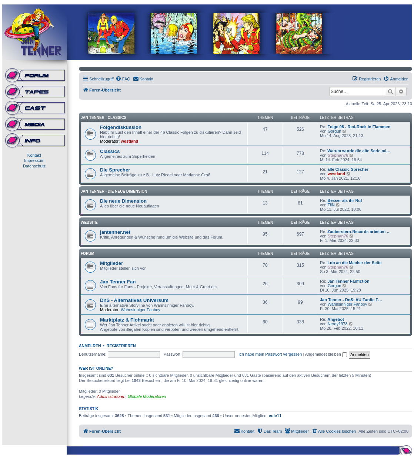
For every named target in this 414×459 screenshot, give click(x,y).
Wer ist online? (96, 368)
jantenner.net (115, 232)
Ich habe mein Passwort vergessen (270, 354)
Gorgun (334, 131)
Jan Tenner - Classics (103, 118)
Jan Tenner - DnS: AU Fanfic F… (351, 299)
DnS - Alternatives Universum (134, 300)
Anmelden (90, 345)
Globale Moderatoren (147, 396)
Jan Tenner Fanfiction (348, 281)
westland (129, 141)
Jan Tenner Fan (118, 282)
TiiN (331, 205)
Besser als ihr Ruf (344, 200)
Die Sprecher (115, 170)
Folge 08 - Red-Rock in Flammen (358, 126)
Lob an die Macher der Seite (354, 262)
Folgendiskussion (120, 127)
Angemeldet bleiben (326, 354)
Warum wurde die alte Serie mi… (358, 151)
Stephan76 (338, 155)
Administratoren (111, 396)
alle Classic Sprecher (347, 169)
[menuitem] (123, 78)
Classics (110, 151)
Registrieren (121, 345)
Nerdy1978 (338, 324)
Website (89, 222)
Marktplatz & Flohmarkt (127, 320)
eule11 (275, 415)
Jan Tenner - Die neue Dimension (114, 191)
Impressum (34, 160)
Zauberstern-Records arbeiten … (359, 231)
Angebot (335, 319)
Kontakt (34, 155)
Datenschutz (34, 166)
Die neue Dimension (123, 201)
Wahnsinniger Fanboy (140, 309)
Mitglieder (111, 263)
